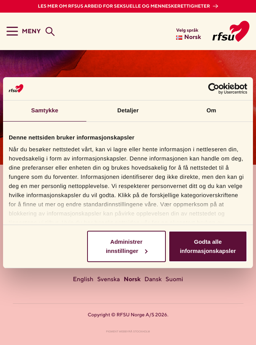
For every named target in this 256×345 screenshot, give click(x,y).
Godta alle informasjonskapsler (208, 246)
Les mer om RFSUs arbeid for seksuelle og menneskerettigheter (124, 6)
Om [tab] (211, 110)
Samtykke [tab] (44, 110)
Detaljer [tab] (128, 110)
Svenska (108, 280)
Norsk (132, 280)
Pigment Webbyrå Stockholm (128, 331)
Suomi (174, 280)
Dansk (153, 280)
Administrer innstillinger (126, 246)
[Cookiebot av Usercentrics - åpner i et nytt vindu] (213, 88)
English (83, 280)
